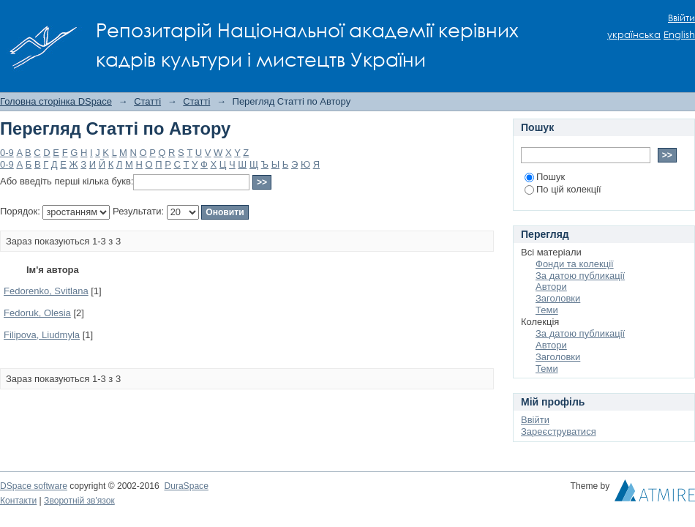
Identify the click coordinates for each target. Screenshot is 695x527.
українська (634, 35)
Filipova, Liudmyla (42, 334)
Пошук (545, 176)
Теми (547, 309)
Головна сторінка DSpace (56, 101)
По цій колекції (563, 189)
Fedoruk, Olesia (37, 312)
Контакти (18, 501)
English (679, 35)
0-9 (7, 152)
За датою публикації (580, 275)
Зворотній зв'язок (79, 501)
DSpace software (33, 486)
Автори (551, 286)
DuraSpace (186, 486)
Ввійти (681, 18)
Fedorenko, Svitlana (46, 290)
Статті (147, 101)
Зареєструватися (558, 431)
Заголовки (558, 298)
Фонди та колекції (575, 263)
